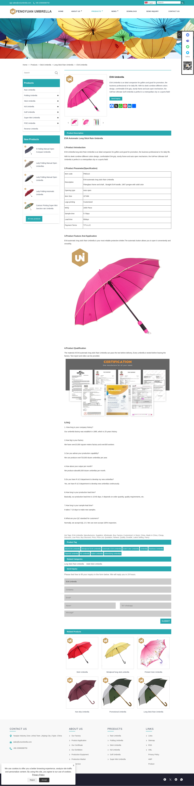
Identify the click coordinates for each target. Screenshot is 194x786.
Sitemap (151, 741)
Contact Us (174, 11)
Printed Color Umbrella (153, 672)
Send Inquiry (152, 11)
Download (132, 11)
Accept (44, 780)
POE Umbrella (29, 123)
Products (97, 11)
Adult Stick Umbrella (94, 564)
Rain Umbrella (29, 90)
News (114, 11)
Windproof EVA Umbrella (91, 549)
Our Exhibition (77, 750)
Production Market (79, 759)
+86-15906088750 (42, 3)
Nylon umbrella (97, 554)
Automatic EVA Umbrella (111, 549)
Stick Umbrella (45, 65)
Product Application (79, 741)
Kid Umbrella (29, 107)
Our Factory (76, 736)
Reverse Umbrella (31, 129)
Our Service (76, 764)
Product (151, 764)
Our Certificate (77, 745)
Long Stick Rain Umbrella (63, 65)
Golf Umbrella (29, 112)
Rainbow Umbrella (156, 549)
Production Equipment (80, 755)
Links (150, 736)
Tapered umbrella (71, 554)
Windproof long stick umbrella (117, 672)
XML (150, 750)
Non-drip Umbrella (82, 712)
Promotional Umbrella (117, 712)
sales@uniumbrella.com (21, 3)
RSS (150, 745)
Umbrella (143, 549)
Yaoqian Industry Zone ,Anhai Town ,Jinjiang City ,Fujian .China (37, 736)
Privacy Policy (38, 775)
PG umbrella (85, 554)
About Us (76, 11)
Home (60, 11)
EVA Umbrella (82, 65)
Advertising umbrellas (112, 554)
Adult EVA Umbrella (72, 549)
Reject (32, 780)
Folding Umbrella (30, 96)
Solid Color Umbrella (131, 549)
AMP (150, 759)
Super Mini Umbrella (32, 118)
